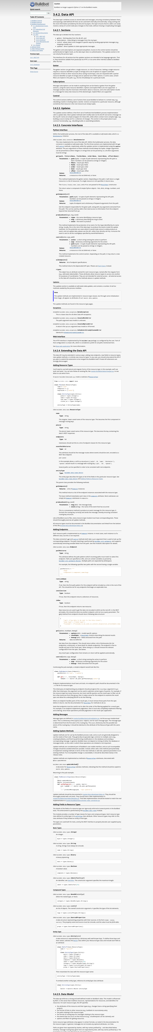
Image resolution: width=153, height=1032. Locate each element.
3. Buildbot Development (37, 24)
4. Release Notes (35, 47)
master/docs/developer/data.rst (71, 522)
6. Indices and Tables (36, 50)
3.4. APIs (35, 34)
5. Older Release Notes (37, 49)
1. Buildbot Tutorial (36, 20)
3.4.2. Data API (40, 38)
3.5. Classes (36, 45)
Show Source (34, 72)
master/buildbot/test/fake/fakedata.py (66, 792)
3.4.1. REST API (40, 36)
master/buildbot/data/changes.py (102, 369)
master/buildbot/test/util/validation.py (86, 713)
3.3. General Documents (40, 33)
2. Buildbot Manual (36, 22)
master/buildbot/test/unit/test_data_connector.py (83, 794)
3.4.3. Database (40, 40)
